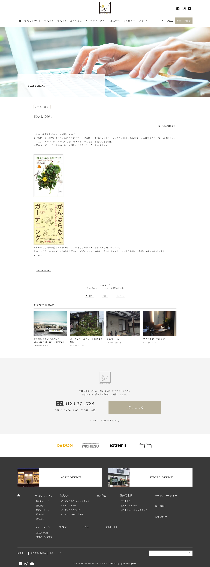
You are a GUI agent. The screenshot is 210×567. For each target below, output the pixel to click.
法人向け (62, 21)
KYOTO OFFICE (161, 477)
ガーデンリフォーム (69, 506)
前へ (91, 296)
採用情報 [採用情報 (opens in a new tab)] (40, 514)
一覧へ (105, 296)
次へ (119, 296)
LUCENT (40, 519)
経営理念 (40, 506)
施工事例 (115, 21)
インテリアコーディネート (72, 514)
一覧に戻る (42, 107)
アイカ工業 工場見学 (154, 339)
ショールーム (146, 21)
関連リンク (22, 553)
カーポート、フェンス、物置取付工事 (105, 288)
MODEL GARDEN (44, 537)
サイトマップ (55, 553)
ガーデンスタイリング (70, 510)
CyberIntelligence (128, 563)
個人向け (49, 21)
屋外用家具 (76, 21)
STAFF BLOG (43, 270)
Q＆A (170, 21)
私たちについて (32, 21)
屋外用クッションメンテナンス (134, 510)
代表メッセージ (42, 510)
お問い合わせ (184, 21)
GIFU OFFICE (71, 477)
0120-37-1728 (79, 404)
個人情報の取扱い (38, 553)
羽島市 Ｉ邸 (113, 339)
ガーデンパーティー (96, 21)
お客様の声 (129, 21)
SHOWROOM (42, 533)
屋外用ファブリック (129, 506)
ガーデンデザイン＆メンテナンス (75, 501)
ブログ (159, 21)
